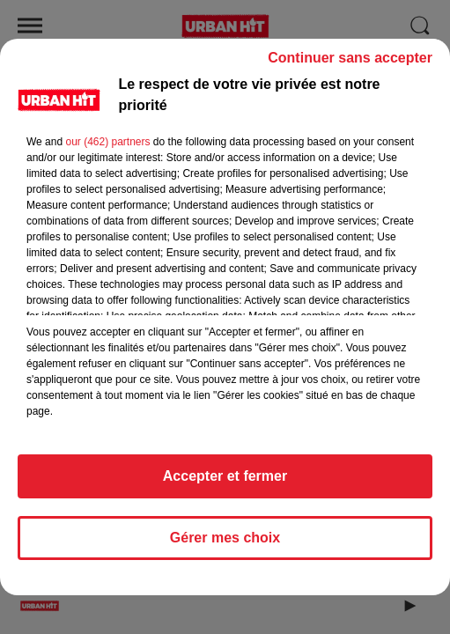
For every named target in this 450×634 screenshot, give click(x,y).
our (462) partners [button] (107, 150)
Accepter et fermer (225, 483)
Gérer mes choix (225, 545)
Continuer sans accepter (350, 65)
